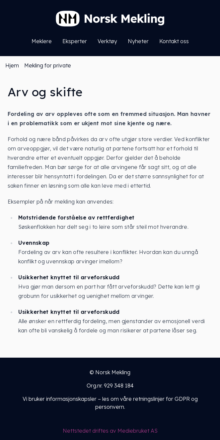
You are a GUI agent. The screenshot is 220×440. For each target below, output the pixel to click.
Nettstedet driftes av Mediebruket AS (110, 430)
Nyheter (138, 41)
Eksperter (74, 41)
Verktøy (107, 41)
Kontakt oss (174, 41)
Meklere (42, 41)
